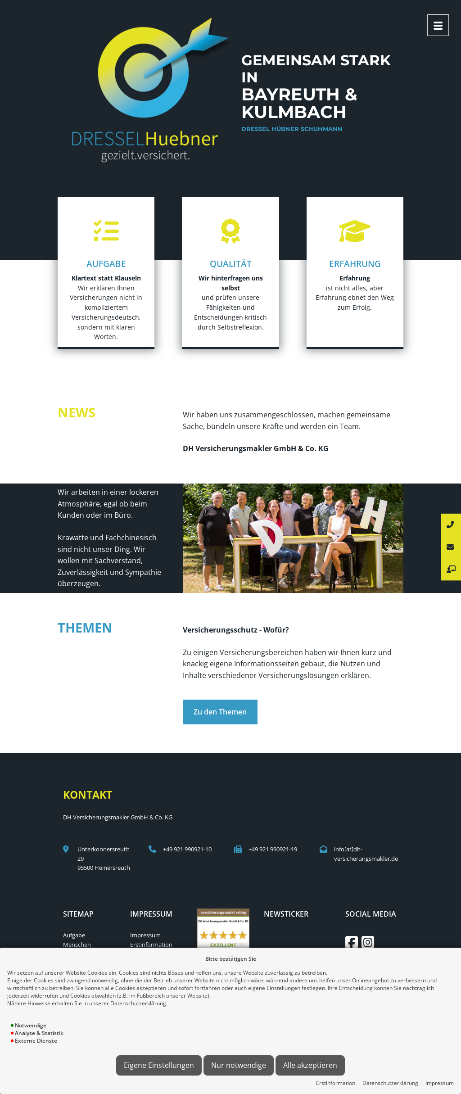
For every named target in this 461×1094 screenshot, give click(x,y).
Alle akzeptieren (310, 1065)
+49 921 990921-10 (187, 849)
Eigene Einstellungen (159, 1065)
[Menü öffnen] (438, 25)
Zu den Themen (220, 712)
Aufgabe (74, 935)
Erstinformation (335, 1083)
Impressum (439, 1083)
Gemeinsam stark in (317, 94)
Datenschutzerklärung (390, 1083)
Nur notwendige (238, 1065)
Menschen (77, 944)
